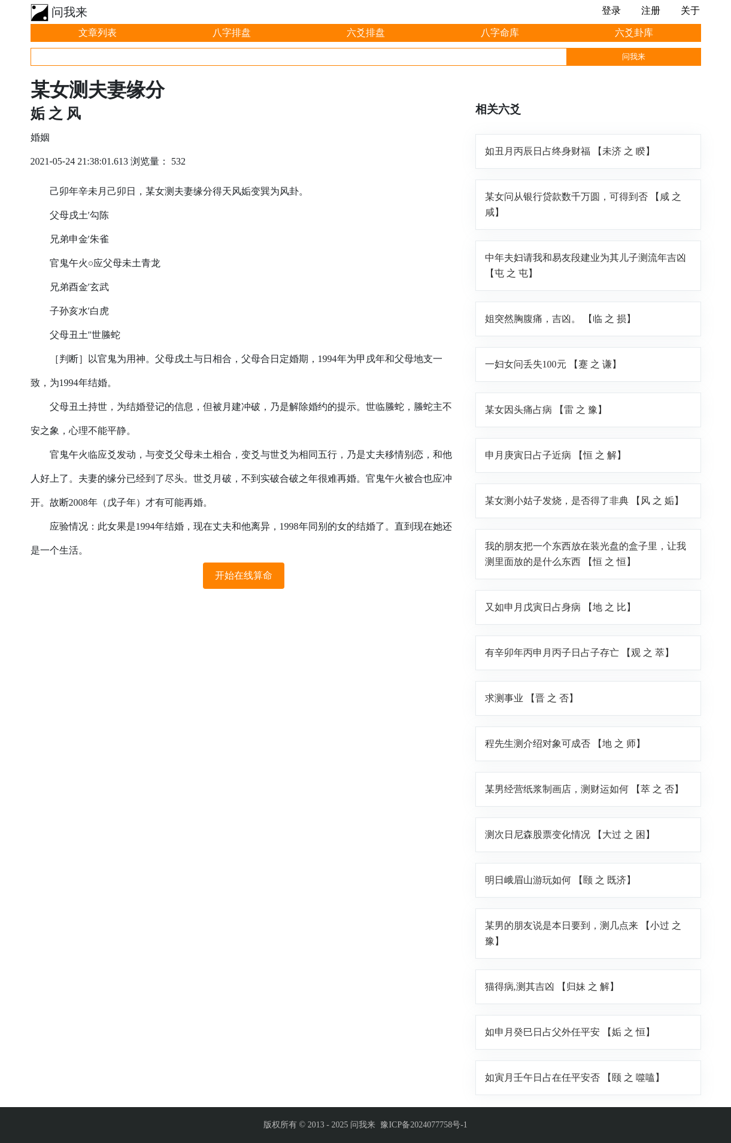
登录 (611, 10)
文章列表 (97, 33)
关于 (690, 10)
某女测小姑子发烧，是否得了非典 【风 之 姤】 (584, 500)
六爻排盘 (366, 33)
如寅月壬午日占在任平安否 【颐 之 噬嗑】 (575, 1077)
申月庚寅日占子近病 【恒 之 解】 (555, 455)
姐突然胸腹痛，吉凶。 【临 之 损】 (560, 319)
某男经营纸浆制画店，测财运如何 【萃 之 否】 (584, 789)
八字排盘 (232, 33)
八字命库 (500, 33)
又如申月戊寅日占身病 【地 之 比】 (560, 607)
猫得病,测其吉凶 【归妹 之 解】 (552, 986)
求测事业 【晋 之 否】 (531, 698)
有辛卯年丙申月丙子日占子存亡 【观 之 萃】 (579, 653)
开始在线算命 (243, 575)
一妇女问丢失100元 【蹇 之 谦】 (553, 364)
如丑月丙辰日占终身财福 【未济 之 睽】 (570, 151)
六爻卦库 (634, 33)
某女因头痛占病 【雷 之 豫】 (546, 410)
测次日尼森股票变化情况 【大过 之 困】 (570, 834)
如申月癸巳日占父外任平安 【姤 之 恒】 (570, 1032)
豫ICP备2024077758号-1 (423, 1124)
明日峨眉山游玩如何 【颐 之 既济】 (560, 880)
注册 (650, 10)
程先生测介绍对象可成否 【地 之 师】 (565, 743)
